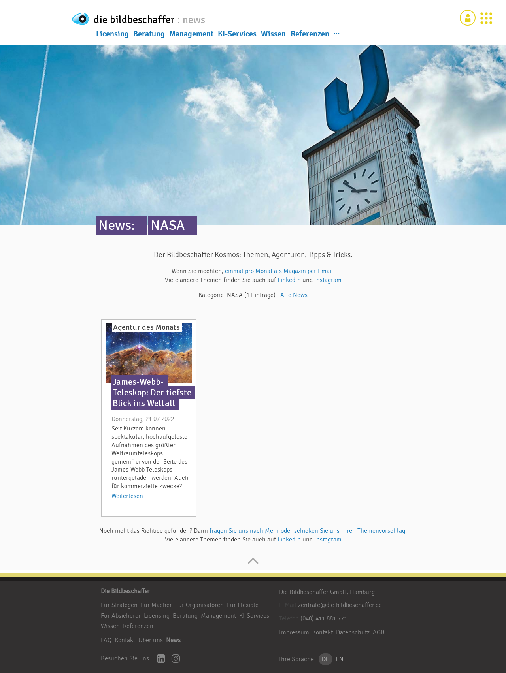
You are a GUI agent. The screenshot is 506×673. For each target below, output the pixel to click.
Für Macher (156, 605)
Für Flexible (243, 605)
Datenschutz (353, 632)
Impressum (294, 632)
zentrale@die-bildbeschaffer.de (340, 605)
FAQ (106, 640)
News (173, 640)
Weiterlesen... (129, 496)
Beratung (149, 35)
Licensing (112, 35)
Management (191, 35)
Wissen (273, 35)
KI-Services (237, 35)
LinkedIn (290, 280)
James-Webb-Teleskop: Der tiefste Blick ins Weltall (152, 392)
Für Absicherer (121, 615)
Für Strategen (119, 605)
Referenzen (310, 35)
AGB (379, 632)
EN (340, 659)
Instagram (328, 280)
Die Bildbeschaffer (125, 591)
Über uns (150, 640)
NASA (168, 225)
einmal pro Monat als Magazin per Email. (280, 270)
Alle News (294, 295)
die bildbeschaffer (161, 18)
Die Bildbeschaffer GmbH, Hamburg (327, 592)
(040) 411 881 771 (323, 618)
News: (116, 225)
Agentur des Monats (146, 327)
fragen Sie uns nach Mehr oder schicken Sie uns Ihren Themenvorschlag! (308, 530)
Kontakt (125, 640)
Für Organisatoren (199, 605)
